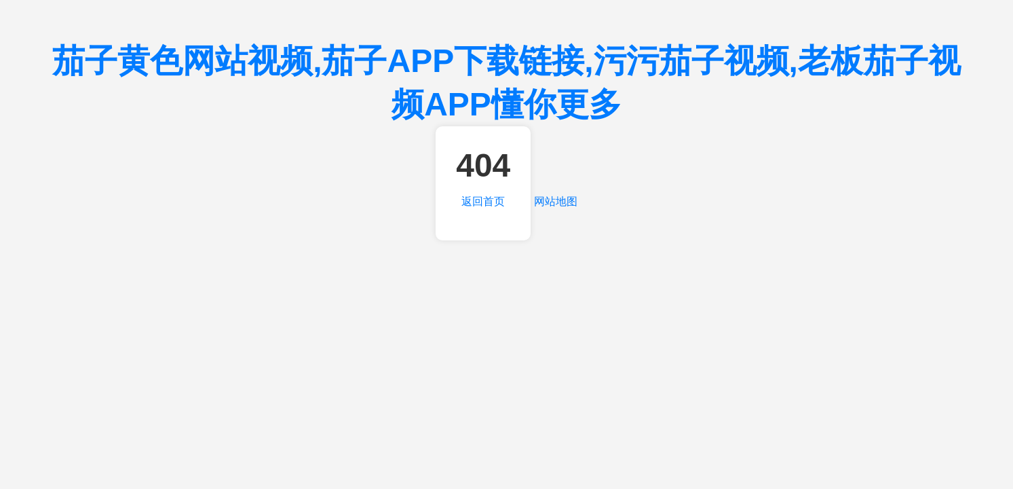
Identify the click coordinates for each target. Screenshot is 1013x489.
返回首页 (483, 201)
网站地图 (555, 201)
